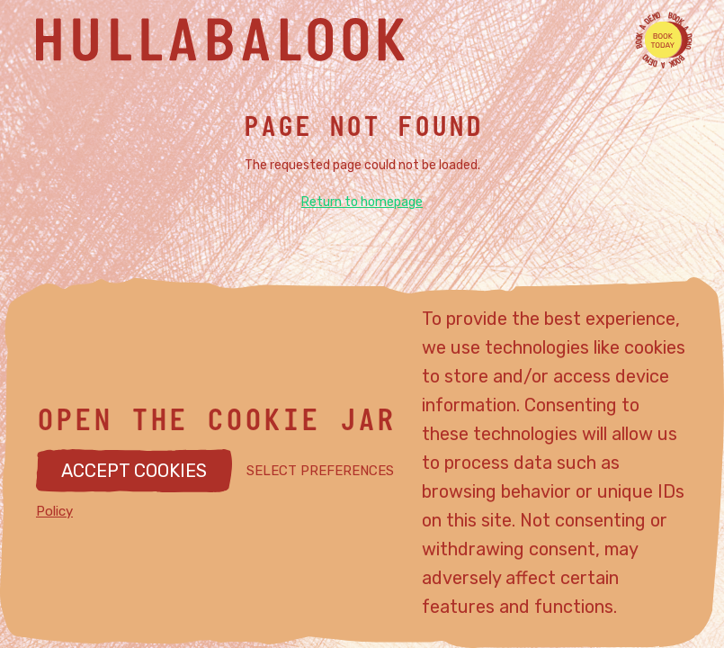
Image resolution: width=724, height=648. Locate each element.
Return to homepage (362, 202)
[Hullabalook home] (344, 39)
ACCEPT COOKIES (134, 470)
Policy (54, 511)
